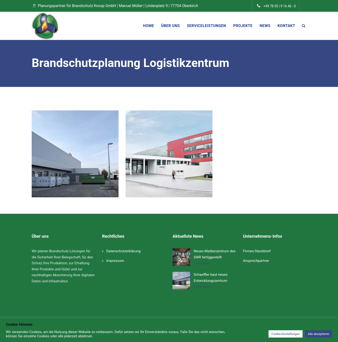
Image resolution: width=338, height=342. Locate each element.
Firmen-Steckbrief (257, 251)
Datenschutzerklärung (123, 251)
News (265, 25)
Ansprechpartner (256, 261)
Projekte (243, 25)
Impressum (115, 261)
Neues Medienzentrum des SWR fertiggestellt (215, 254)
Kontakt (286, 25)
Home (148, 25)
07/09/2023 (202, 287)
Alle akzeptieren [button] (318, 334)
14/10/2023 (202, 263)
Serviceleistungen (206, 25)
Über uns (170, 25)
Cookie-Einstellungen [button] (285, 334)
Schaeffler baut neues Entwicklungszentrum (210, 277)
